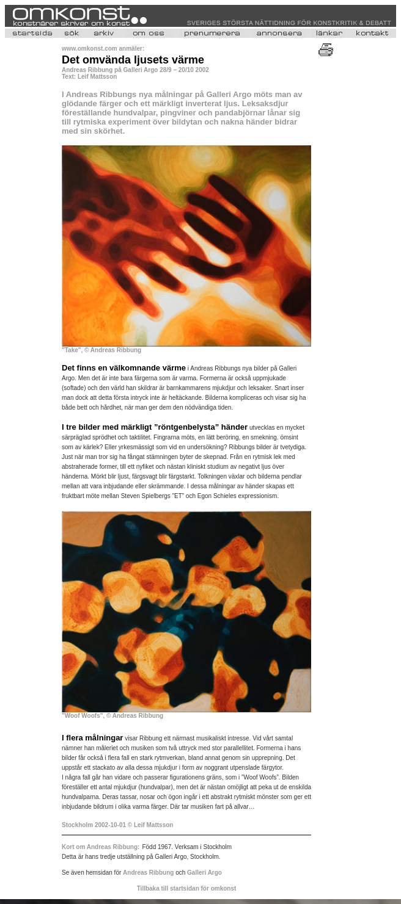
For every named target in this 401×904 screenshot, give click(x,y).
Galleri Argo (204, 872)
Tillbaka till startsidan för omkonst (187, 888)
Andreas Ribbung (149, 872)
